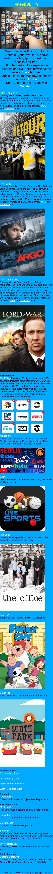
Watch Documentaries (11, 789)
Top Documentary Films (12, 783)
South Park (5, 693)
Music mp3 (5, 807)
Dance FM (5, 815)
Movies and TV (7, 436)
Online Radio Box (9, 844)
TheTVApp (5, 378)
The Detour (12, 93)
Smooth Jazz (6, 823)
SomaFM (4, 831)
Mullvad (33, 79)
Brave (25, 72)
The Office (5, 535)
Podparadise (6, 797)
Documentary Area (9, 773)
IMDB (43, 106)
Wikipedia (9, 108)
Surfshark (26, 86)
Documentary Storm (10, 778)
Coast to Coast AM (9, 857)
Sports (3, 477)
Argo (8, 183)
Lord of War (13, 279)
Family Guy (5, 615)
